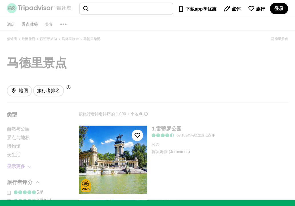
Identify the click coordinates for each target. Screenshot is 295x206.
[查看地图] (19, 90)
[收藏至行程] (137, 135)
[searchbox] (126, 8)
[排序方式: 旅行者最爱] (48, 90)
